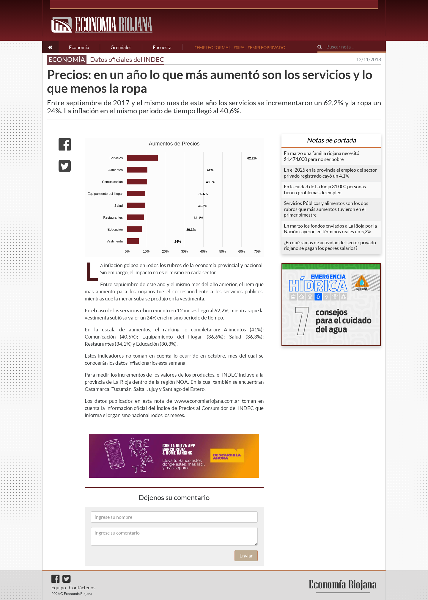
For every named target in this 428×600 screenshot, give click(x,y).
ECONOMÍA (66, 59)
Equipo (58, 587)
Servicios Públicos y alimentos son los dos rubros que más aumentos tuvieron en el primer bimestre (326, 208)
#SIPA (239, 47)
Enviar (246, 555)
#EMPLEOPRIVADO (266, 47)
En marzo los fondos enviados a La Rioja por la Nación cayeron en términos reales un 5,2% (330, 228)
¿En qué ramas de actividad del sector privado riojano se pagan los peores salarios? (330, 245)
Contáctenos (82, 587)
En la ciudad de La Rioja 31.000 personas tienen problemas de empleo (325, 189)
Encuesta (162, 47)
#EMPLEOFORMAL (212, 47)
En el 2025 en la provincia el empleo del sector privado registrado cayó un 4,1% (330, 172)
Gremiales (121, 47)
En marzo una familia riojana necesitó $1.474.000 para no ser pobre (321, 156)
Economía (79, 47)
